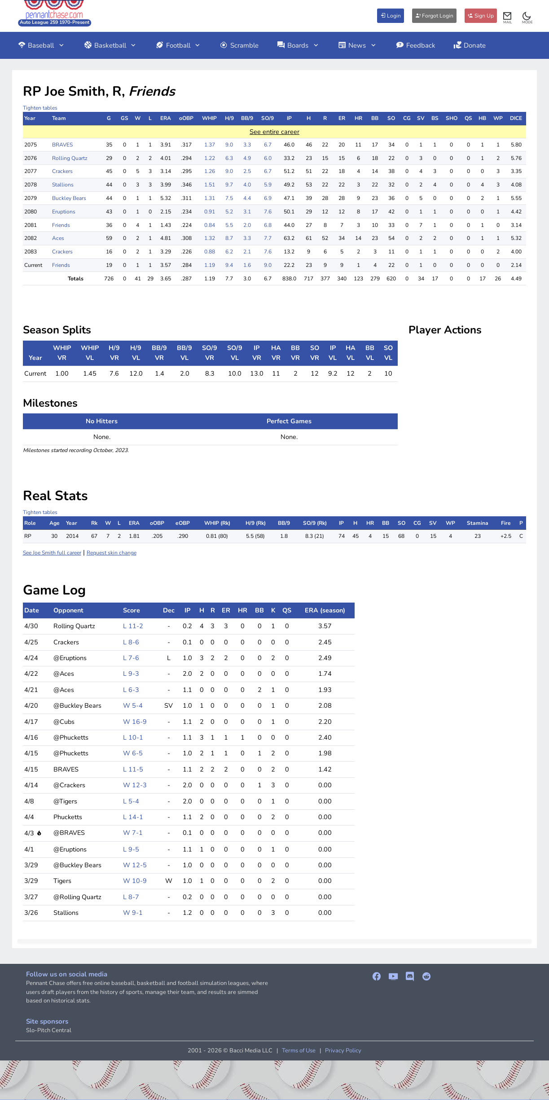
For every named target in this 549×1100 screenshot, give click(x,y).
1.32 (209, 238)
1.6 (247, 265)
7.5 (229, 198)
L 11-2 (133, 625)
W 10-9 (135, 880)
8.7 (229, 238)
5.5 (229, 225)
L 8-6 (131, 642)
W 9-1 (133, 912)
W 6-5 (133, 753)
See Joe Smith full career (52, 552)
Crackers (62, 171)
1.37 (209, 144)
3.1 (247, 211)
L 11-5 (133, 769)
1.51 (209, 184)
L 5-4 (131, 801)
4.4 (247, 198)
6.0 (268, 158)
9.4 (229, 265)
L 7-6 (131, 657)
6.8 (268, 225)
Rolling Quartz (70, 158)
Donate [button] (469, 45)
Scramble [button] (239, 45)
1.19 (209, 265)
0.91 (209, 211)
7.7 (268, 238)
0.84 (209, 225)
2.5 (247, 171)
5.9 (268, 184)
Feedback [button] (415, 45)
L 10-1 (133, 737)
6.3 (229, 158)
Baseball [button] (42, 45)
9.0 (229, 144)
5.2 (229, 211)
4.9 (247, 158)
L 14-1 (133, 816)
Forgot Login (434, 15)
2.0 (247, 225)
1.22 (209, 158)
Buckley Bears (69, 198)
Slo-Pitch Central (48, 1030)
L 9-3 (131, 673)
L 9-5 (131, 849)
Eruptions (63, 211)
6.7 (268, 144)
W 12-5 (135, 864)
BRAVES (62, 144)
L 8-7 (131, 896)
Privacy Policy (343, 1051)
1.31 (209, 198)
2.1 (247, 251)
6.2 (229, 251)
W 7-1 (133, 832)
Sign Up (481, 15)
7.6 (268, 211)
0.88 (209, 251)
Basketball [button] (110, 45)
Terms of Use (299, 1051)
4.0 (247, 184)
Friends (61, 225)
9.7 (229, 184)
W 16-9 (135, 721)
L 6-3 (131, 689)
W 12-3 (135, 785)
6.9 (268, 198)
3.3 (247, 144)
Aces (58, 238)
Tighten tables (40, 107)
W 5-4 (133, 705)
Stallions (63, 184)
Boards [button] (298, 45)
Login (390, 15)
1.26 (209, 171)
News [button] (358, 45)
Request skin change (111, 552)
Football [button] (178, 45)
